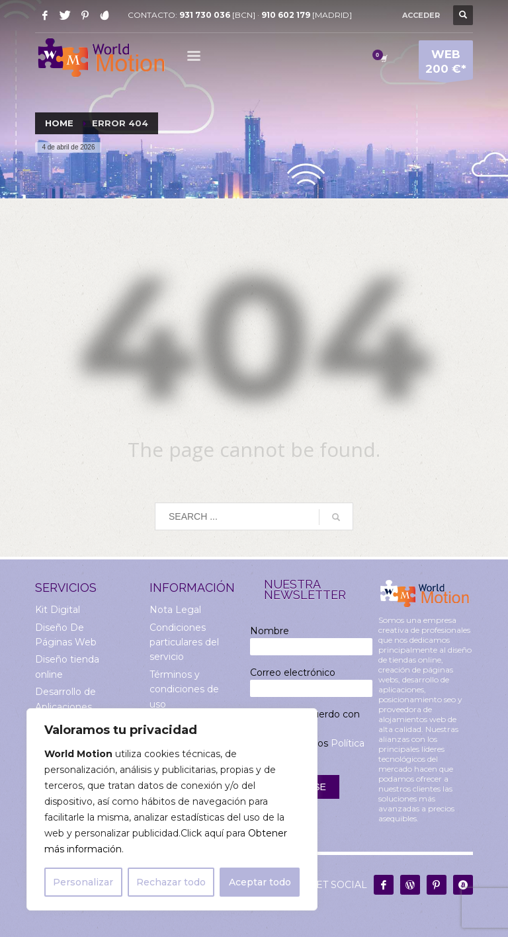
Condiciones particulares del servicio (184, 642)
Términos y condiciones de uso (184, 689)
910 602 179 (285, 15)
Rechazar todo (171, 882)
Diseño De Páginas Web (66, 635)
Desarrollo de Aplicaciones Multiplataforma (71, 706)
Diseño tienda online (67, 666)
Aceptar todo (260, 882)
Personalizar (83, 882)
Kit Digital (57, 610)
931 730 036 (204, 15)
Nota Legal (175, 610)
